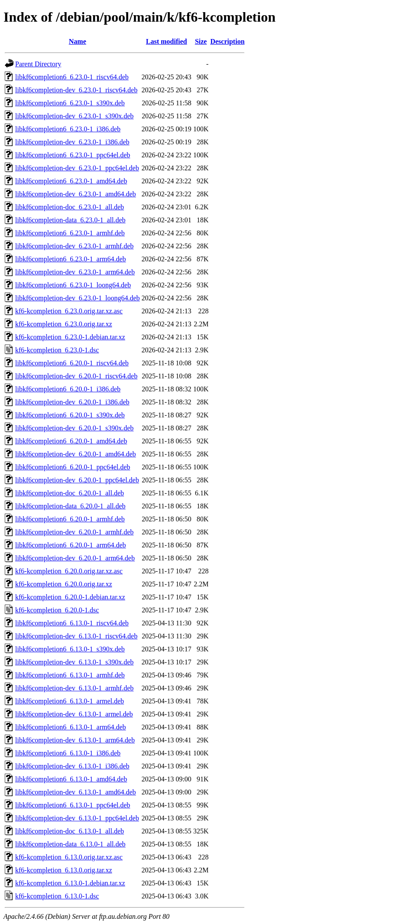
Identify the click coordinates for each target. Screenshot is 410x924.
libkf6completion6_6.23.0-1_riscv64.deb (72, 77)
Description (227, 41)
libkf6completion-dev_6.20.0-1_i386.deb (72, 402)
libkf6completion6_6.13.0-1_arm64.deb (70, 727)
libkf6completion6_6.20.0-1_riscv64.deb (72, 363)
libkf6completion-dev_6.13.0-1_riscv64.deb (76, 636)
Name (77, 41)
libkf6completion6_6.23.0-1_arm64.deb (70, 259)
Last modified (166, 41)
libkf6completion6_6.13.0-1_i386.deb (67, 753)
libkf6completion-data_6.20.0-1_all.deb (70, 506)
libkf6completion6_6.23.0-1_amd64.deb (71, 181)
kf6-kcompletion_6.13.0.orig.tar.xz (63, 870)
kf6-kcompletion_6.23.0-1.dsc (57, 350)
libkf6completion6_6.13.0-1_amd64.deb (71, 779)
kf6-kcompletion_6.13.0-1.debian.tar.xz (70, 883)
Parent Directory (38, 64)
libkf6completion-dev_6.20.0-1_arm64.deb (75, 558)
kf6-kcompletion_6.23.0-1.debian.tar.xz (70, 337)
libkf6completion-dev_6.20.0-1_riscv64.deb (76, 376)
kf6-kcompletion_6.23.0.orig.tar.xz (63, 324)
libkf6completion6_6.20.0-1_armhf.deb (70, 519)
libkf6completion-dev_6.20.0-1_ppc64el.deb (77, 480)
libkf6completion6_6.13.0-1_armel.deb (69, 701)
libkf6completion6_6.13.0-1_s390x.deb (70, 649)
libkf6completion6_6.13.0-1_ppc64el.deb (72, 805)
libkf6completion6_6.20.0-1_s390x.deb (70, 415)
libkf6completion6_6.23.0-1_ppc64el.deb (72, 155)
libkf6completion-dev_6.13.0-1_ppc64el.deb (77, 818)
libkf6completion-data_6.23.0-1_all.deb (70, 220)
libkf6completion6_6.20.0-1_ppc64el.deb (72, 467)
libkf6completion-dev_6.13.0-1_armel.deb (74, 714)
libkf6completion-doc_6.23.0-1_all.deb (69, 207)
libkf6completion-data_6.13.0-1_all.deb (70, 844)
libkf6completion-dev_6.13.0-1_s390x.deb (74, 662)
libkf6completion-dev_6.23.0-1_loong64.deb (77, 298)
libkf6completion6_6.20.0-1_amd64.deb (71, 441)
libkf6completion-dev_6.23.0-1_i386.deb (72, 142)
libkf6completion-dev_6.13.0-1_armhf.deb (74, 688)
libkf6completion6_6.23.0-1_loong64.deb (73, 285)
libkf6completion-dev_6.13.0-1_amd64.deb (75, 792)
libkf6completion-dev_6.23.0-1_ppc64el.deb (77, 168)
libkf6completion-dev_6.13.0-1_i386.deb (72, 766)
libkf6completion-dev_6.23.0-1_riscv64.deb (76, 90)
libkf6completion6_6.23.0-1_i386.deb (67, 129)
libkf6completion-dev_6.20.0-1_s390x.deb (74, 428)
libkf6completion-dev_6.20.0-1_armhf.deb (74, 532)
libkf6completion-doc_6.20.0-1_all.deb (69, 493)
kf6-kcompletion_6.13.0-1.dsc (57, 896)
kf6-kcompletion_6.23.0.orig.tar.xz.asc (69, 311)
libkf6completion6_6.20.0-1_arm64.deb (70, 545)
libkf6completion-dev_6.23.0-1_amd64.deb (75, 194)
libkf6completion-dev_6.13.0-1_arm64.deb (75, 740)
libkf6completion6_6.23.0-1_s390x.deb (70, 103)
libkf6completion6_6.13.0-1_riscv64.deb (72, 623)
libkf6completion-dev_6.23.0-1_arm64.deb (75, 272)
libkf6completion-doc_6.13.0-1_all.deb (69, 831)
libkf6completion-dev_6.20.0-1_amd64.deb (75, 454)
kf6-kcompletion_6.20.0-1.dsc (57, 610)
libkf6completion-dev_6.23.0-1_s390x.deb (74, 116)
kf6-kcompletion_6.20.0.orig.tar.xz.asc (69, 571)
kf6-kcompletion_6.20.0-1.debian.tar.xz (70, 597)
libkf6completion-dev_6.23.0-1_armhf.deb (74, 246)
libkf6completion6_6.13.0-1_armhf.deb (70, 675)
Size (201, 41)
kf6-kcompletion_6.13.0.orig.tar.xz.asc (69, 857)
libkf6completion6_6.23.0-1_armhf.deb (70, 233)
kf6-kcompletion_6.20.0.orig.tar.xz (63, 584)
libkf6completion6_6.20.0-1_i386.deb (67, 389)
